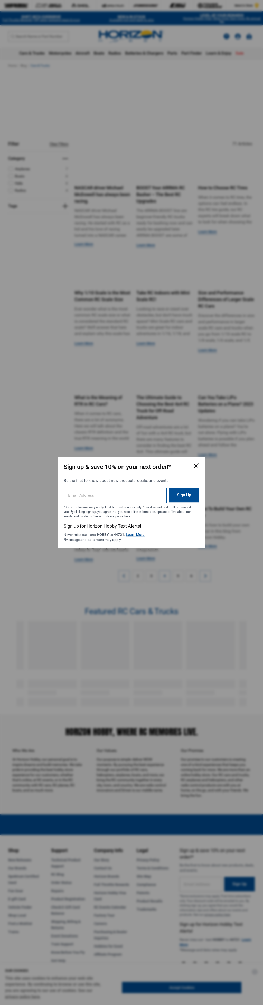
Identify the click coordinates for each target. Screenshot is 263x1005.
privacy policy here (117, 516)
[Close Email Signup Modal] (196, 466)
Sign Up (184, 494)
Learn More (135, 535)
